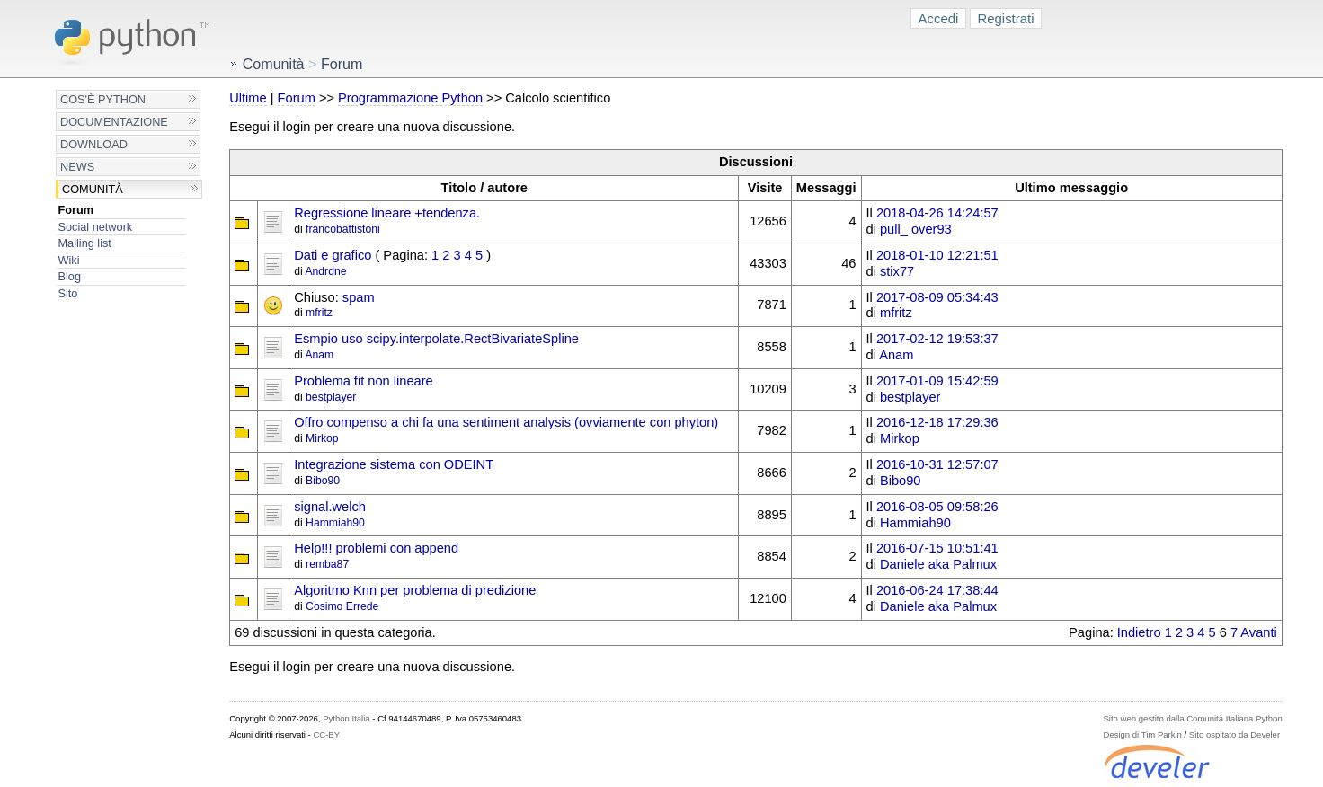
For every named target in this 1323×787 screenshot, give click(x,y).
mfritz (319, 312)
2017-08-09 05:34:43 (937, 297)
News (77, 166)
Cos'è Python (103, 99)
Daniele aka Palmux (938, 564)
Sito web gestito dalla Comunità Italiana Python (1193, 718)
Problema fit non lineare (363, 381)
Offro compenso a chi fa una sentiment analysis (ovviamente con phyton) (506, 422)
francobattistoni (343, 229)
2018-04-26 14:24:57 (937, 213)
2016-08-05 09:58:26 (937, 507)
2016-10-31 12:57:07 (937, 464)
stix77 (897, 271)
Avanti (1258, 632)
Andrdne (325, 271)
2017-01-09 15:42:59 (937, 381)
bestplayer (331, 397)
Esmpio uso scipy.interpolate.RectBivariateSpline (436, 339)
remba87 (327, 564)
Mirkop (322, 438)
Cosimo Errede (342, 606)
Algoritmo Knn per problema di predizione (415, 590)
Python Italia (346, 718)
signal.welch (330, 507)
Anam (319, 355)
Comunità (92, 189)
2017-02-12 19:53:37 (937, 339)
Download (94, 144)
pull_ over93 (916, 229)
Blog (69, 276)
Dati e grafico (332, 255)
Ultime (247, 98)
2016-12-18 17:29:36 (937, 422)
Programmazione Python (410, 98)
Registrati (1005, 18)
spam (358, 297)
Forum (76, 210)
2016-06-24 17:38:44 (937, 590)
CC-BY (326, 734)
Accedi (939, 18)
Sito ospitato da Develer (1234, 734)
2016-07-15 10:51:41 (937, 548)
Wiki (69, 260)
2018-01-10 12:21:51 (937, 255)
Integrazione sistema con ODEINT (393, 464)
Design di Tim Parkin (1143, 734)
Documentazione (114, 121)
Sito (68, 293)
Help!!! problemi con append (376, 548)
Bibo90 (323, 480)
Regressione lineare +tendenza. (387, 213)
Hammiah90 (335, 523)
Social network (95, 227)
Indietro (1139, 632)
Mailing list (84, 243)
